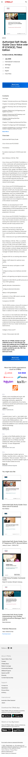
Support (4, 682)
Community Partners (7, 668)
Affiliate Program (6, 670)
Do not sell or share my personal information (12, 742)
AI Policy (3, 692)
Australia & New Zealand (8, 700)
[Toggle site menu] (2, 2)
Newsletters (4, 688)
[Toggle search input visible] (26, 2)
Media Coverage (6, 666)
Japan (3, 703)
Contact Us (4, 685)
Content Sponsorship (7, 677)
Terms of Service (5, 750)
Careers (3, 661)
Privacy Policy (5, 690)
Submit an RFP (5, 673)
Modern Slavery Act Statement (8, 753)
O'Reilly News (5, 663)
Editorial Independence (7, 751)
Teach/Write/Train (6, 659)
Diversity (3, 675)
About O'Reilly (6, 656)
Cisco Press (8, 73)
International (5, 697)
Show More (5, 131)
